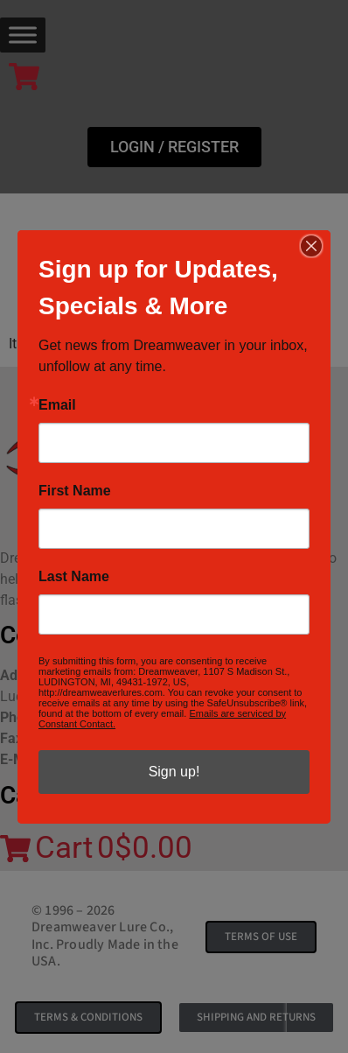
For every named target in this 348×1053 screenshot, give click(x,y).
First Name (74, 491)
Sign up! (174, 771)
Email (57, 405)
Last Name (73, 577)
